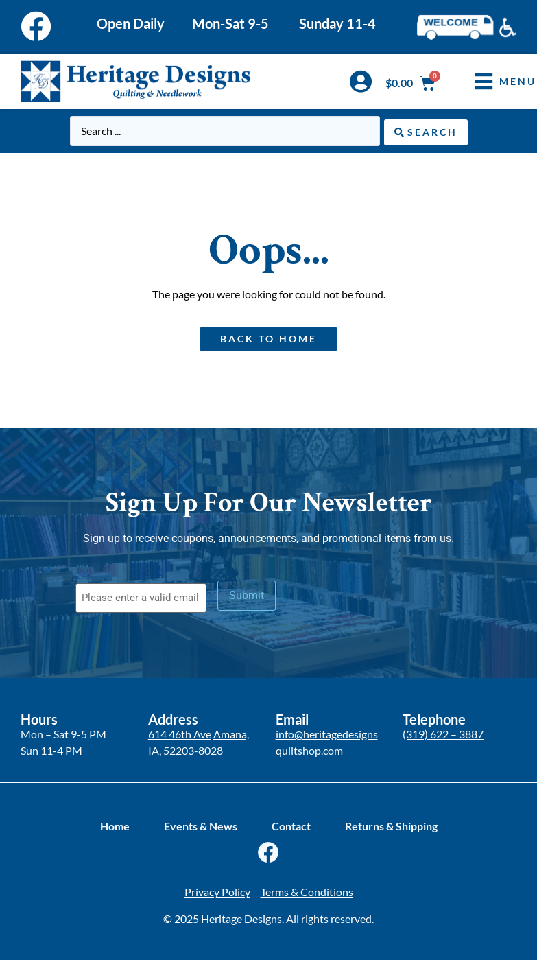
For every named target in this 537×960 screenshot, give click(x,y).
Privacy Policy (217, 891)
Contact (291, 825)
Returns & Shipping (391, 825)
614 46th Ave (179, 732)
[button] (495, 81)
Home (115, 825)
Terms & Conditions (307, 891)
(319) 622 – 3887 (443, 732)
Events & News (200, 825)
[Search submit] (426, 130)
